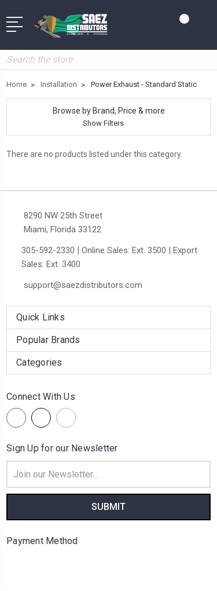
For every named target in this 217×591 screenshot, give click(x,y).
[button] (108, 117)
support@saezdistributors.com (83, 285)
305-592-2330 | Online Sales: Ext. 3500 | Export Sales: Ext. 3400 (109, 257)
